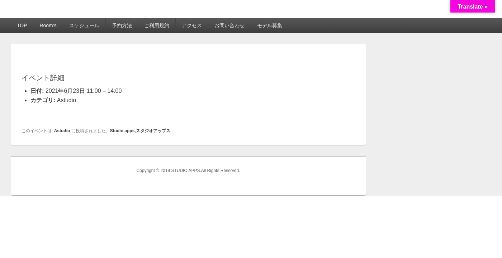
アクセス (192, 25)
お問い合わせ (229, 25)
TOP (22, 25)
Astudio (66, 100)
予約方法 (122, 25)
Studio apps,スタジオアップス (140, 130)
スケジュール (84, 25)
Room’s (47, 25)
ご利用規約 (156, 25)
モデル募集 (269, 25)
